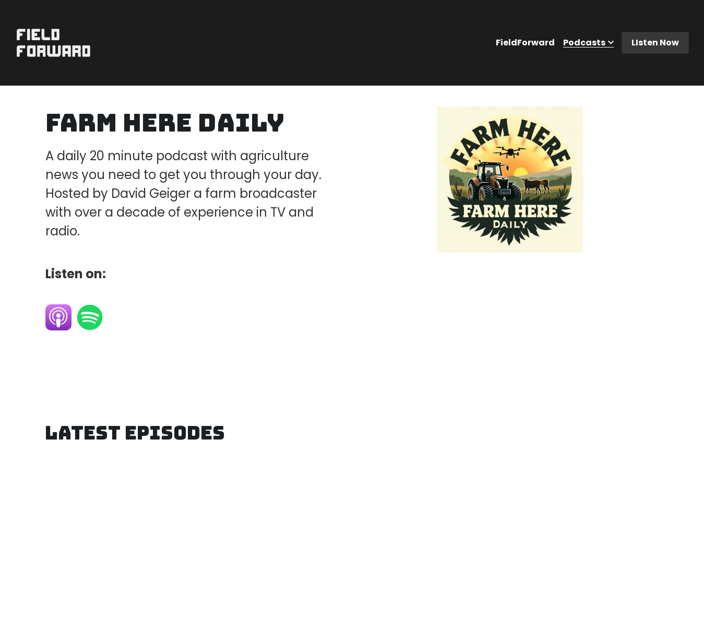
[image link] (53, 42)
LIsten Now (655, 43)
